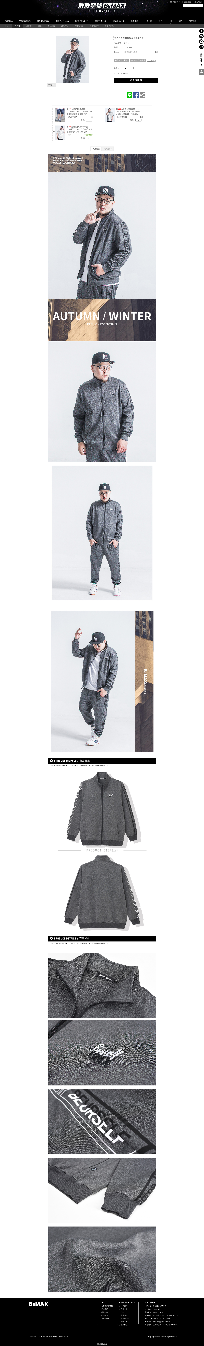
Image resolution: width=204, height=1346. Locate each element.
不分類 (5, 26)
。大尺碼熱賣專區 (106, 1306)
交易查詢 (187, 2)
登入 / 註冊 (198, 2)
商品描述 (96, 149)
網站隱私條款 (102, 1344)
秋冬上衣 (148, 21)
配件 (181, 21)
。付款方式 (123, 1312)
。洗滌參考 (123, 1321)
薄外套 (17, 26)
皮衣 (40, 26)
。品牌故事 (104, 1312)
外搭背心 (64, 26)
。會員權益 (123, 1325)
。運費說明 (123, 1315)
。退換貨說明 (124, 1318)
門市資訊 (192, 21)
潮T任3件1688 (43, 21)
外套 (170, 21)
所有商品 (9, 21)
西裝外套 (51, 26)
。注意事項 (123, 1306)
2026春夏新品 (25, 21)
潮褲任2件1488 (62, 21)
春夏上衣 (134, 21)
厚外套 (29, 26)
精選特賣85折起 (82, 21)
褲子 (160, 21)
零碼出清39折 (118, 21)
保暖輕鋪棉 (94, 26)
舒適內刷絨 (109, 26)
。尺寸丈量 (123, 1309)
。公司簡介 (104, 1315)
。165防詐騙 (104, 1318)
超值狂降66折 (100, 21)
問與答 (108, 149)
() (175, 2)
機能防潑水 (79, 26)
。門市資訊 (104, 1309)
